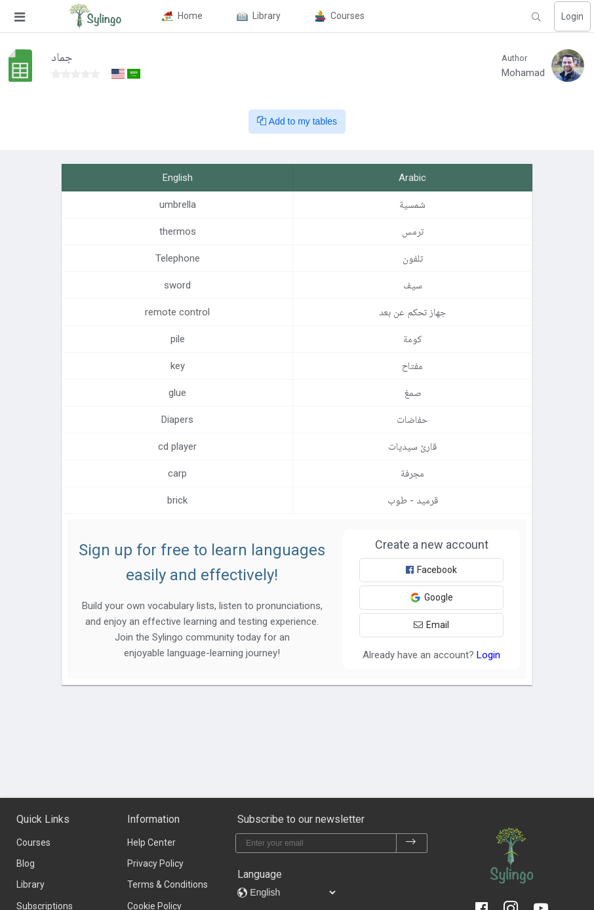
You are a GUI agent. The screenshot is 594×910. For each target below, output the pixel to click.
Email (431, 625)
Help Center (151, 842)
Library (30, 884)
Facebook (431, 569)
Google (431, 597)
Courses (33, 842)
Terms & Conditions (167, 884)
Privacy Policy (155, 863)
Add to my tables (297, 121)
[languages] (292, 892)
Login (572, 16)
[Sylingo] (95, 16)
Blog (25, 863)
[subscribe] (411, 843)
